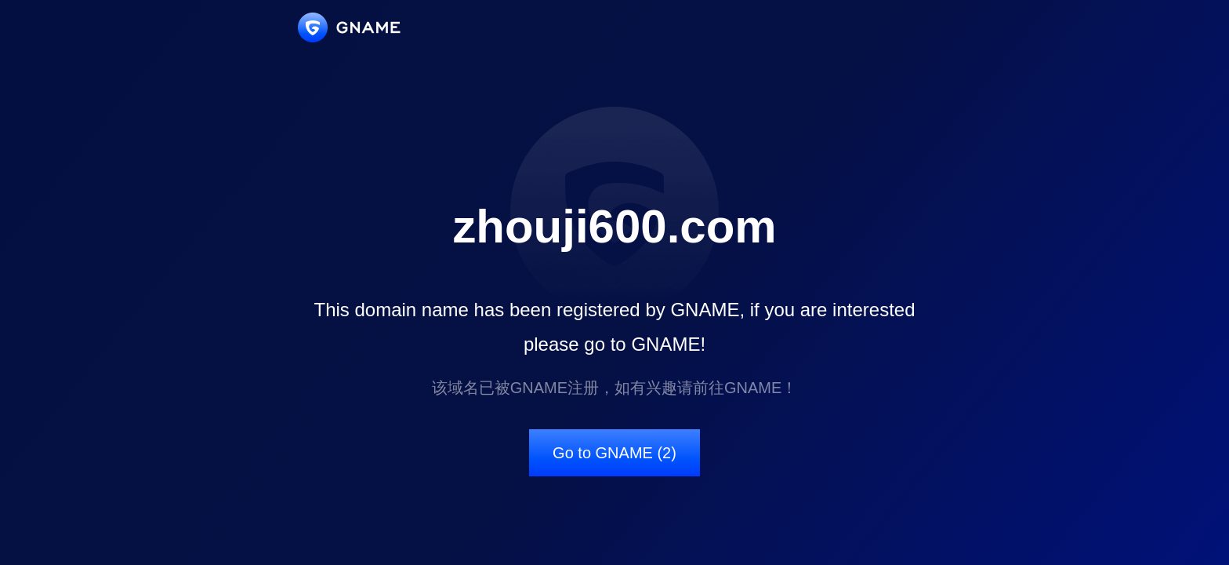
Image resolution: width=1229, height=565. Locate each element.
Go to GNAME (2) (614, 452)
